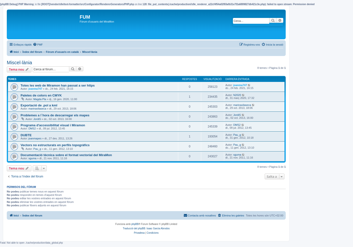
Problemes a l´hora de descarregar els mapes (55, 115)
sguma (32, 158)
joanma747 (35, 88)
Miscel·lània (19, 62)
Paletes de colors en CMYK (41, 95)
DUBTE (26, 135)
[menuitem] (38, 45)
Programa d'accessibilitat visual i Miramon (53, 125)
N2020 (237, 95)
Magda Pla (39, 99)
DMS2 (32, 128)
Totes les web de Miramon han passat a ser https (58, 85)
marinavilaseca (37, 108)
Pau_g (237, 134)
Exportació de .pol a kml (39, 105)
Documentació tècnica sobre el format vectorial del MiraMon (66, 155)
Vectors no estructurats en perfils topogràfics (55, 145)
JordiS (37, 119)
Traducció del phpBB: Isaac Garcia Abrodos (146, 228)
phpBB (134, 224)
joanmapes (34, 138)
